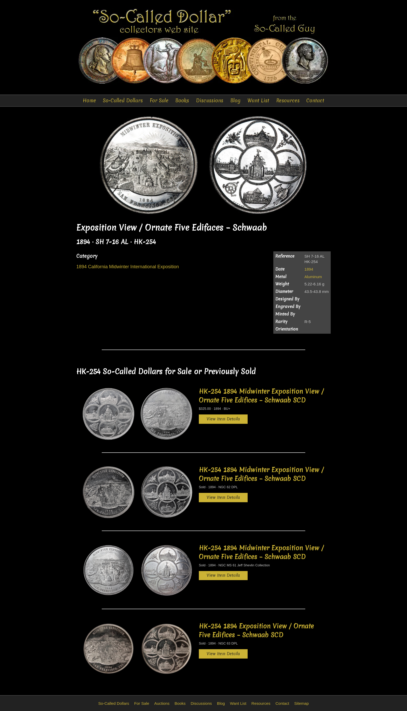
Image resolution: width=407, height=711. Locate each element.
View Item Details (223, 419)
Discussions (209, 100)
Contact (315, 100)
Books (182, 100)
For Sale (159, 100)
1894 (308, 269)
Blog (235, 100)
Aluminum (313, 276)
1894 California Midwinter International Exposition (127, 266)
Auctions (161, 703)
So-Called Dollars (123, 100)
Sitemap (301, 703)
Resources (288, 100)
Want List (258, 100)
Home (89, 100)
